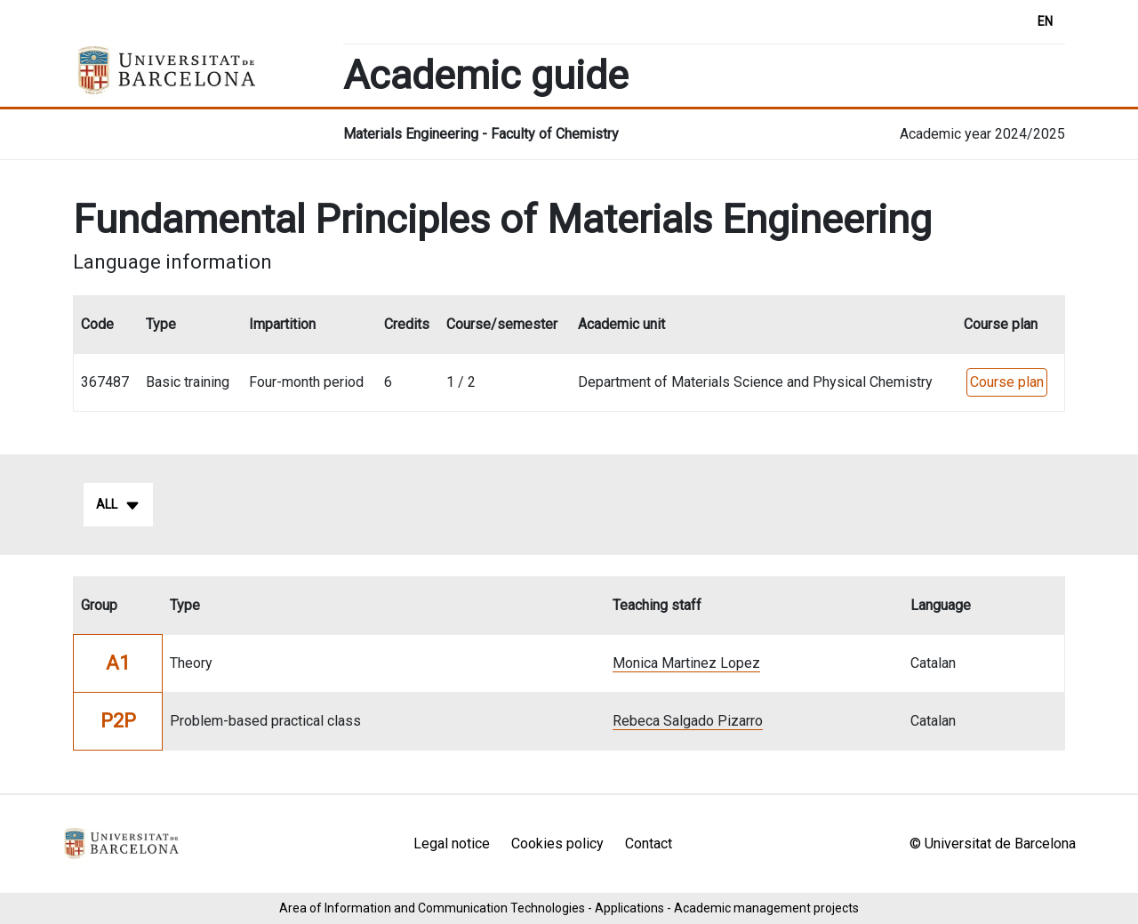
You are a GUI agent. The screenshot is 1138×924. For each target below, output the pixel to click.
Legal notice (451, 843)
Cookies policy (557, 843)
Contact (648, 843)
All (118, 505)
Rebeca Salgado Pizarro (688, 720)
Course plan (1007, 382)
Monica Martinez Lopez (686, 663)
